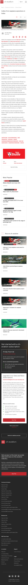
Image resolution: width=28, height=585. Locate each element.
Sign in (21, 1)
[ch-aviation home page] (6, 1)
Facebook (19, 37)
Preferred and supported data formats (9, 541)
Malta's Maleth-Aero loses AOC (11, 183)
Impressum (16, 563)
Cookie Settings (17, 551)
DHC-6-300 (7, 57)
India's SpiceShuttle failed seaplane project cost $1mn (13, 289)
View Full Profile (14, 167)
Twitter (12, 576)
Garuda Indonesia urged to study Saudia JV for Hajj (12, 211)
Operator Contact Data (6, 491)
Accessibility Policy (18, 565)
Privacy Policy (17, 561)
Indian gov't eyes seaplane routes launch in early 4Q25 (13, 248)
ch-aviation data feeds (6, 539)
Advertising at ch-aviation (6, 555)
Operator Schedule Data (6, 493)
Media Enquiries (4, 559)
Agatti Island (4, 137)
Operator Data (4, 486)
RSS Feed (25, 37)
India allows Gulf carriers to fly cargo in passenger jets (14, 221)
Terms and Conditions (18, 559)
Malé (15, 58)
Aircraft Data (4, 499)
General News (18, 7)
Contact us (14, 427)
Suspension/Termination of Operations (10, 141)
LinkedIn (13, 37)
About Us (3, 551)
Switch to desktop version (14, 435)
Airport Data (4, 489)
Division (4, 163)
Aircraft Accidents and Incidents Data (9, 507)
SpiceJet (18, 39)
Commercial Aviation (9, 7)
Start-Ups (21, 141)
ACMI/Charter (5, 142)
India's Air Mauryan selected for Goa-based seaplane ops (13, 331)
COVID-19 (22, 142)
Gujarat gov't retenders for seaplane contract (12, 308)
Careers (3, 562)
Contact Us (3, 564)
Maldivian (9, 58)
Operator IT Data (5, 497)
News (2, 7)
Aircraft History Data (5, 503)
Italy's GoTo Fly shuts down (10, 191)
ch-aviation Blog (4, 553)
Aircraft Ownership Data (6, 501)
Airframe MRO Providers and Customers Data (11, 509)
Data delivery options (5, 543)
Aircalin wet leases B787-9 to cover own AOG (13, 201)
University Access (5, 557)
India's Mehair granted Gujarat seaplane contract (13, 267)
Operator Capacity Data (6, 495)
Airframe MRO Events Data (7, 511)
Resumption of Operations (14, 142)
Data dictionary (4, 545)
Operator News (4, 484)
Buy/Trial (14, 420)
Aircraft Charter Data (6, 505)
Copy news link (22, 37)
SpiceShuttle (4, 41)
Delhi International (14, 41)
